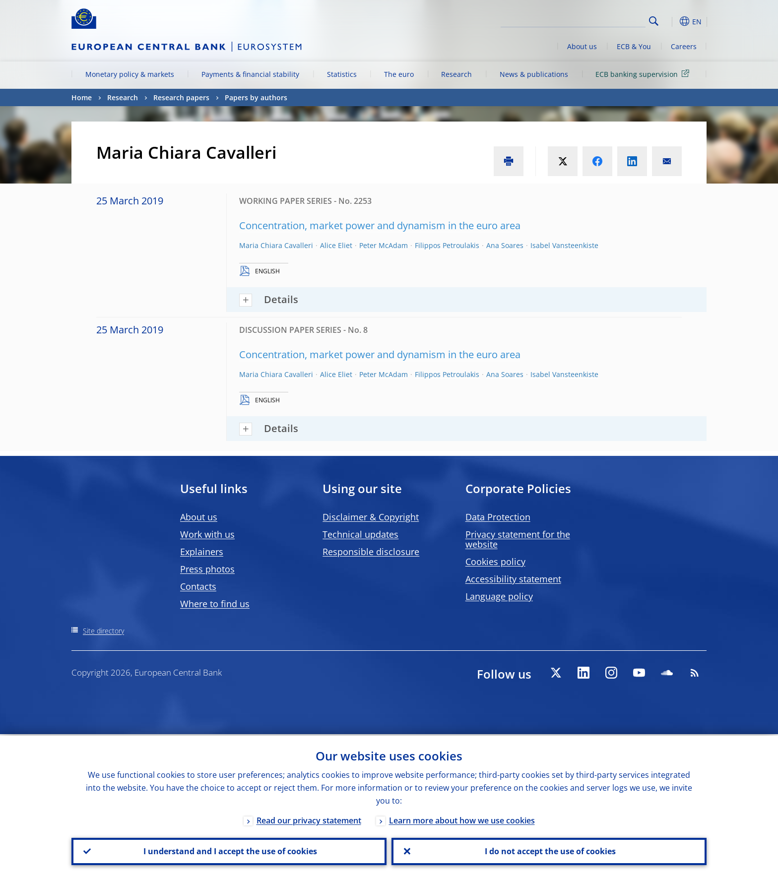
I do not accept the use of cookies (549, 850)
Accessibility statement (513, 579)
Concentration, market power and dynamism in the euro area (379, 225)
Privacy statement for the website (517, 539)
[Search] (596, 19)
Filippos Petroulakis (447, 245)
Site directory (103, 630)
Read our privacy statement (309, 819)
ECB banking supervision (644, 73)
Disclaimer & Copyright (371, 517)
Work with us (207, 534)
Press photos (207, 569)
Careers (684, 46)
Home (81, 97)
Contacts (198, 586)
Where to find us (215, 604)
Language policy (499, 596)
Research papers (181, 97)
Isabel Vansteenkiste (564, 245)
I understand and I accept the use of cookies (229, 850)
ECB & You (634, 46)
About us (582, 46)
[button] (672, 21)
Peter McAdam (383, 245)
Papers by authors (256, 97)
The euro (399, 74)
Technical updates (360, 534)
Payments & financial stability (250, 74)
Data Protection (497, 517)
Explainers (201, 552)
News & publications (534, 74)
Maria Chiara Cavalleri (276, 245)
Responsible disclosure (371, 552)
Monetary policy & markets (129, 74)
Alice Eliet (336, 245)
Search (654, 21)
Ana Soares (504, 245)
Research (456, 74)
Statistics (342, 74)
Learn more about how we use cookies (462, 819)
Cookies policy (495, 561)
